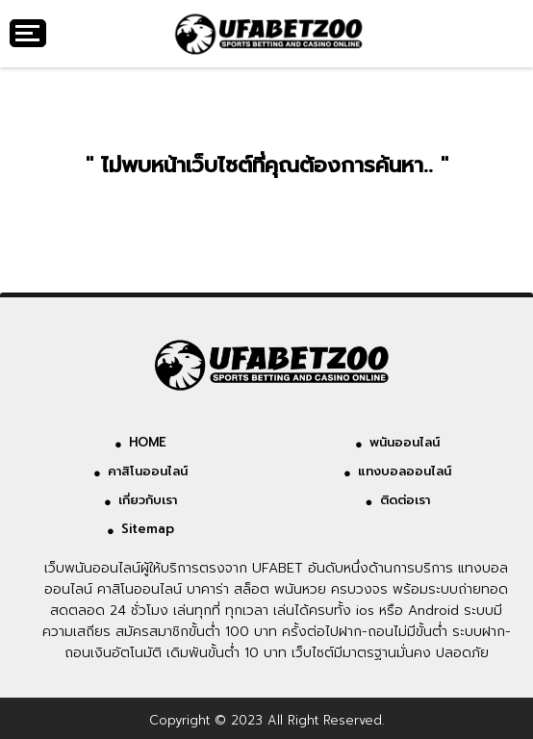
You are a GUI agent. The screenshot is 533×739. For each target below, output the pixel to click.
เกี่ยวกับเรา (147, 500)
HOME (147, 442)
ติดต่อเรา (405, 500)
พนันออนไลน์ (404, 442)
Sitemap (147, 529)
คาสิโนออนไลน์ (148, 471)
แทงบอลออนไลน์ (404, 471)
